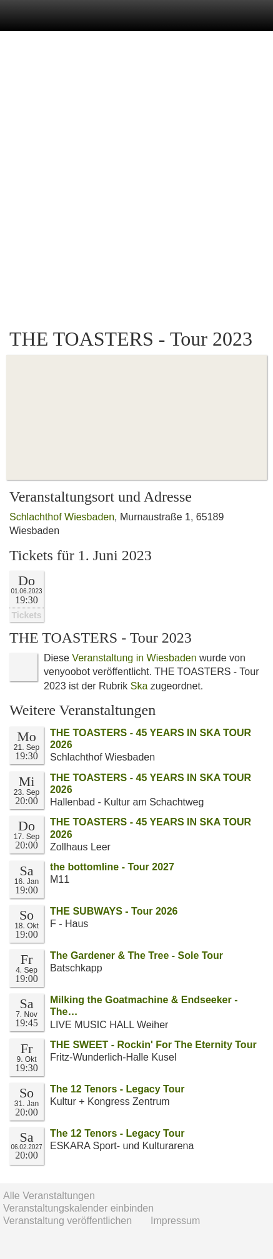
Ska (139, 686)
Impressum (175, 1220)
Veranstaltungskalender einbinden (78, 1208)
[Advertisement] (136, 180)
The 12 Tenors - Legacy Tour (117, 1089)
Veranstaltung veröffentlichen (67, 1220)
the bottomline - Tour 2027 (112, 867)
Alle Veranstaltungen (49, 1195)
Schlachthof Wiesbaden (61, 517)
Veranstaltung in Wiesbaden (134, 658)
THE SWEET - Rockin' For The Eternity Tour (153, 1044)
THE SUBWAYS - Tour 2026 (114, 911)
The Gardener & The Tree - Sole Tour (136, 955)
